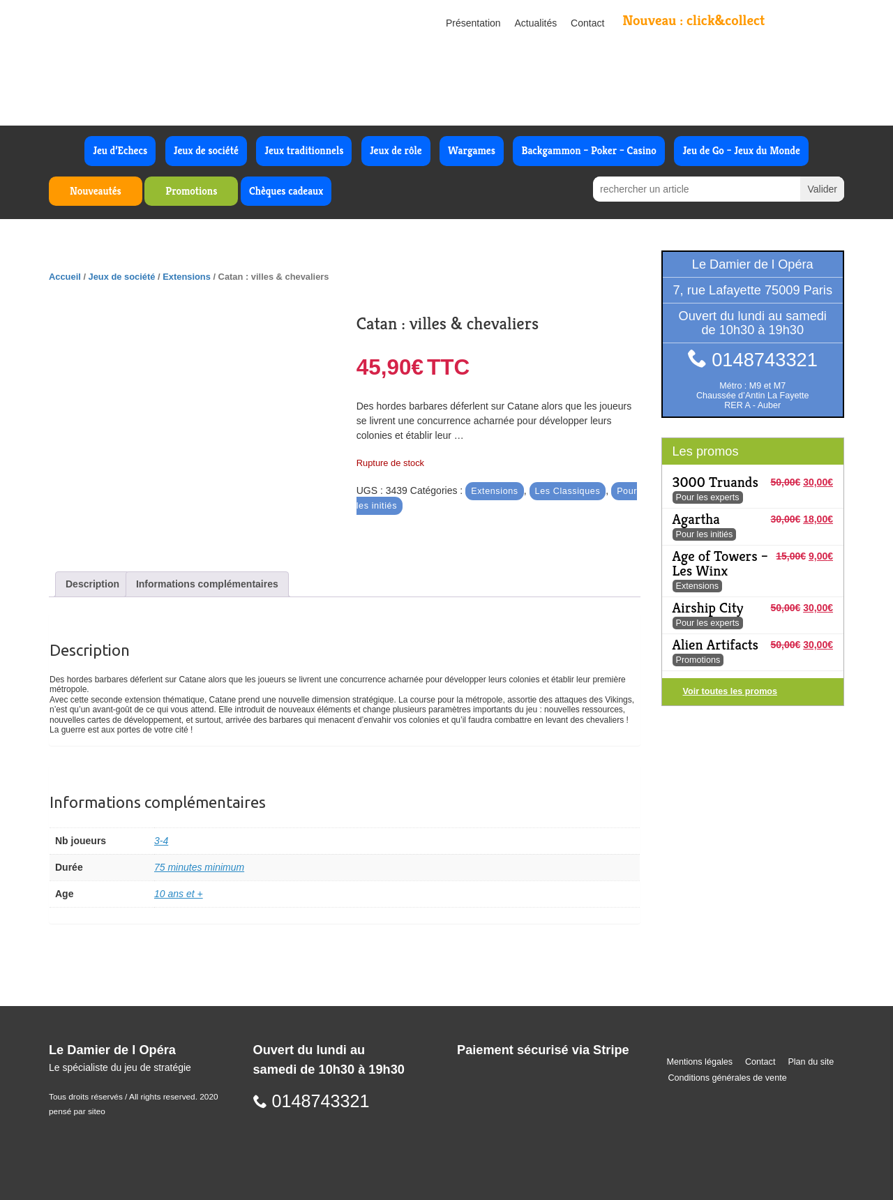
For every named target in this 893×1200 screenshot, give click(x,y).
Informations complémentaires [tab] (207, 584)
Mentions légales (700, 1062)
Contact (587, 23)
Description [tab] (92, 584)
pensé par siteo (77, 1111)
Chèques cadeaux (286, 190)
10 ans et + (178, 893)
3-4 (161, 840)
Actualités (536, 23)
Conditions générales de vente (727, 1078)
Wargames (471, 150)
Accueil (65, 276)
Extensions (187, 276)
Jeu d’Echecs (120, 150)
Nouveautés (95, 190)
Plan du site (811, 1062)
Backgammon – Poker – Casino (588, 150)
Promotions (191, 190)
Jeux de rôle (396, 150)
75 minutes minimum (199, 867)
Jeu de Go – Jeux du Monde (741, 150)
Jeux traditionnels (303, 150)
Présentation (473, 23)
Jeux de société (206, 150)
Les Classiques (568, 491)
